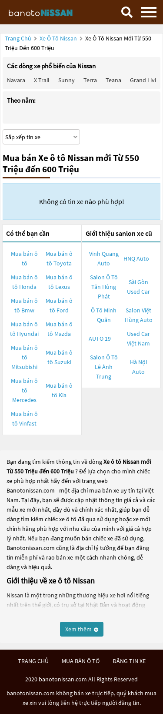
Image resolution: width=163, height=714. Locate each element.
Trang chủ (18, 38)
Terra (90, 80)
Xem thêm (81, 629)
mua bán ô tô (81, 661)
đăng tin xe (129, 661)
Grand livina (146, 80)
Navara (16, 80)
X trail (42, 80)
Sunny (66, 80)
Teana (113, 80)
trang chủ (33, 661)
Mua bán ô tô (24, 258)
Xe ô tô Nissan (58, 38)
